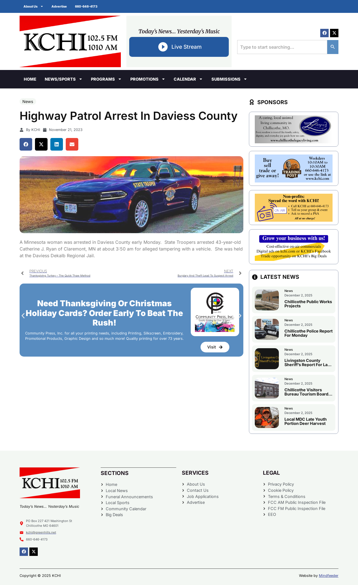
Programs (106, 79)
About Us (34, 6)
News (27, 101)
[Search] (332, 47)
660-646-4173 (87, 6)
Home (30, 79)
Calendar (188, 79)
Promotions (147, 79)
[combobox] (282, 47)
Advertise (59, 6)
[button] (26, 144)
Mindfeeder (328, 576)
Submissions (229, 79)
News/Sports (64, 79)
